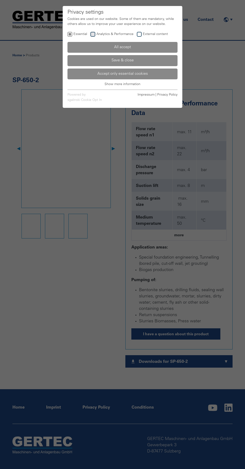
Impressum (146, 95)
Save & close (122, 60)
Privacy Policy (167, 95)
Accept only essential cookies (122, 74)
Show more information (122, 84)
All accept (122, 47)
